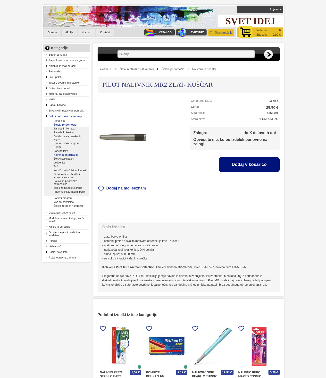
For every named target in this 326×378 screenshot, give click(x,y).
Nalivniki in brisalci (66, 154)
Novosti (86, 32)
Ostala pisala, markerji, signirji (67, 138)
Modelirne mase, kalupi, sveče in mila (67, 220)
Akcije (69, 32)
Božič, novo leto (58, 251)
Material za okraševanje (63, 93)
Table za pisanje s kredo (68, 187)
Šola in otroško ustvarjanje (66, 116)
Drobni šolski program (67, 143)
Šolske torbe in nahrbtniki (69, 205)
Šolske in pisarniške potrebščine (65, 182)
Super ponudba (58, 54)
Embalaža (55, 71)
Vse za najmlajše (64, 201)
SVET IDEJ (190, 32)
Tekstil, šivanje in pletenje (64, 82)
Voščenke (59, 162)
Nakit (52, 99)
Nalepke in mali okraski (62, 65)
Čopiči (57, 147)
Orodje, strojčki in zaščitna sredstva (64, 234)
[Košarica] (260, 32)
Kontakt (105, 32)
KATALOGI (158, 32)
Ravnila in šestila (64, 132)
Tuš (56, 166)
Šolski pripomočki (65, 124)
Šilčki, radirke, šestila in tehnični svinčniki (67, 176)
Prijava (275, 9)
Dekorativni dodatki (60, 88)
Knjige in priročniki (59, 226)
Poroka (53, 240)
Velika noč (55, 246)
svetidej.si (106, 69)
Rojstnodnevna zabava (62, 257)
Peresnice (60, 120)
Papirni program (63, 198)
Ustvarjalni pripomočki (62, 212)
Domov (52, 32)
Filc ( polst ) (56, 77)
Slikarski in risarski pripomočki (66, 110)
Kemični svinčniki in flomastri (71, 170)
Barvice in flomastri (65, 128)
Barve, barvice (57, 104)
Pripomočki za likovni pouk (69, 191)
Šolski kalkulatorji (64, 158)
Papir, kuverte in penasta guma (67, 60)
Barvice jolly (61, 150)
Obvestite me (205, 139)
